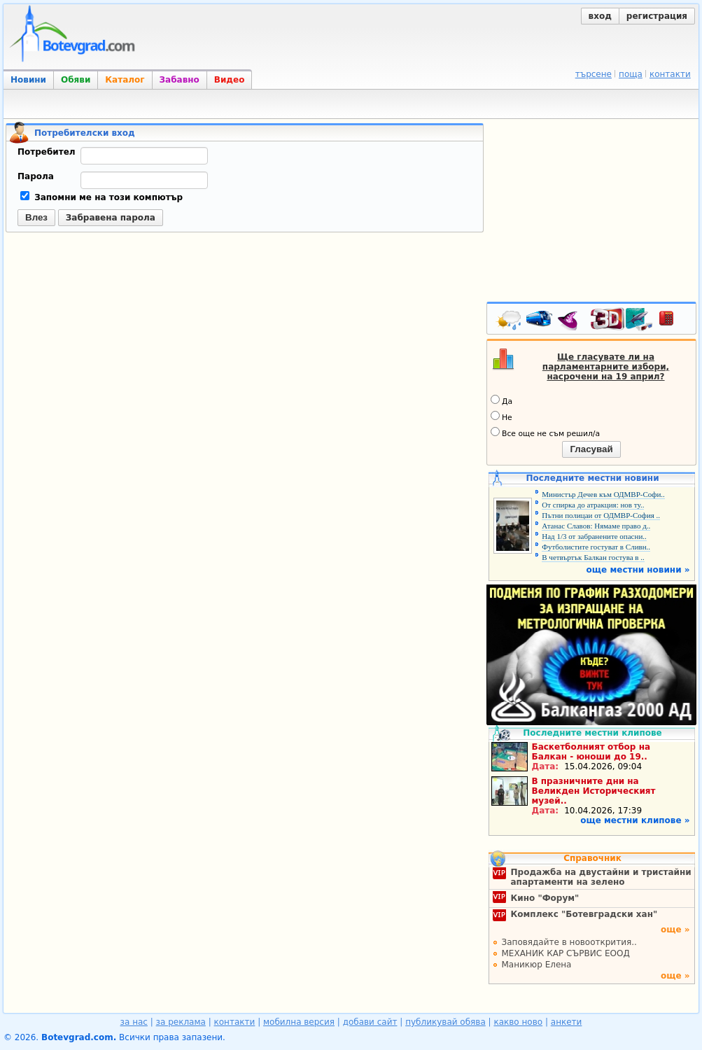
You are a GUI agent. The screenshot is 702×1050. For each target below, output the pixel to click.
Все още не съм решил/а (545, 432)
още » (675, 929)
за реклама (181, 1022)
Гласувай (591, 449)
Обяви (75, 80)
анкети (566, 1022)
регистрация (656, 16)
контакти (670, 74)
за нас (134, 1022)
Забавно (179, 80)
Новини (28, 80)
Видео (229, 80)
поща (631, 74)
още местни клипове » (634, 820)
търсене (593, 74)
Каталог (124, 80)
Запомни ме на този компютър (101, 197)
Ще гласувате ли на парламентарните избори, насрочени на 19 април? (605, 367)
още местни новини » (638, 570)
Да (501, 400)
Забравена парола (110, 218)
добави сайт (370, 1022)
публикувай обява (445, 1022)
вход (600, 16)
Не (501, 416)
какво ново (517, 1022)
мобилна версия (299, 1022)
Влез (36, 217)
